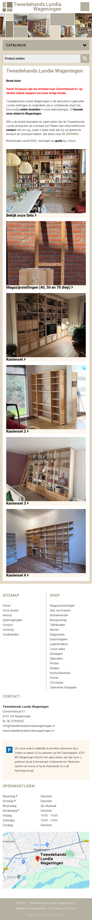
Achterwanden (59, 615)
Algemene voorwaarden (31, 908)
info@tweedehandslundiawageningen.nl (29, 726)
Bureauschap (58, 620)
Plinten (54, 663)
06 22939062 (70, 134)
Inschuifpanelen (60, 673)
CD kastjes (57, 682)
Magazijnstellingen (62, 605)
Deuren (54, 629)
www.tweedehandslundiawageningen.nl (28, 730)
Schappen (56, 653)
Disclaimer (56, 908)
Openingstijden (12, 620)
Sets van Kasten (60, 610)
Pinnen (54, 677)
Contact (8, 625)
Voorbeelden (11, 634)
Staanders (56, 658)
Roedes (54, 668)
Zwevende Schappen (63, 687)
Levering (8, 629)
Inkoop (7, 615)
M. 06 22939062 (13, 721)
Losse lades (57, 649)
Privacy (71, 908)
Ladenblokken (59, 644)
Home (6, 605)
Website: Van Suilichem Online (46, 915)
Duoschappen (59, 639)
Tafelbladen (57, 625)
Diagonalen (57, 634)
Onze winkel (11, 610)
